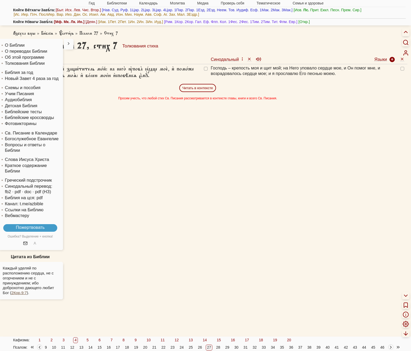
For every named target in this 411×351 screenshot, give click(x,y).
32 (255, 347)
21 (154, 347)
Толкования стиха (140, 46)
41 (337, 347)
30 (236, 347)
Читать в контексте (197, 88)
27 (209, 347)
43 (355, 347)
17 (247, 340)
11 (163, 340)
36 (291, 347)
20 (289, 340)
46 (382, 347)
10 (149, 340)
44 (364, 347)
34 (273, 347)
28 (218, 347)
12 (177, 340)
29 (227, 347)
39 (318, 347)
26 (200, 347)
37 (300, 347)
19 (275, 340)
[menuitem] (405, 53)
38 (309, 347)
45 (373, 347)
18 (261, 340)
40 (328, 347)
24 (182, 347)
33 (264, 347)
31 (246, 347)
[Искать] (405, 42)
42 (346, 347)
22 (163, 347)
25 (191, 347)
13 (191, 340)
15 (219, 340)
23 (172, 347)
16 (233, 340)
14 (205, 340)
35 (282, 347)
